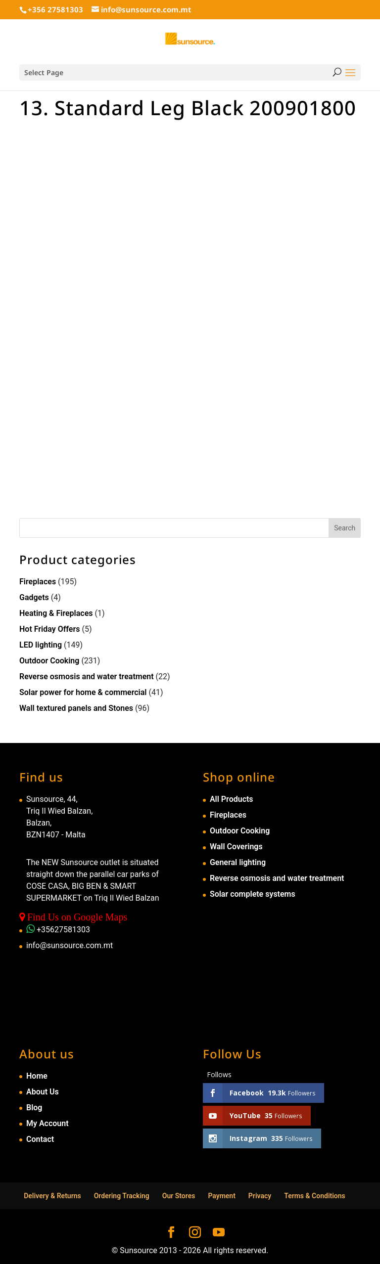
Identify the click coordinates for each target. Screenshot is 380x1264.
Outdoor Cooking (49, 660)
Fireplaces (37, 581)
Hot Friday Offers (49, 629)
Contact (40, 1139)
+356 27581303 (55, 9)
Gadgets (34, 597)
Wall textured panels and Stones (76, 708)
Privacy (259, 1196)
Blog (34, 1107)
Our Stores (178, 1196)
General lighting (238, 862)
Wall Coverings (236, 846)
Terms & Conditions (314, 1196)
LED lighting (40, 645)
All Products (231, 799)
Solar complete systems (252, 894)
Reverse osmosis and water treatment (86, 676)
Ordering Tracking (121, 1196)
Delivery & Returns (52, 1196)
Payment (222, 1196)
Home (37, 1076)
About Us (42, 1091)
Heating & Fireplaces (56, 613)
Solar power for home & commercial (83, 692)
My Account (47, 1123)
